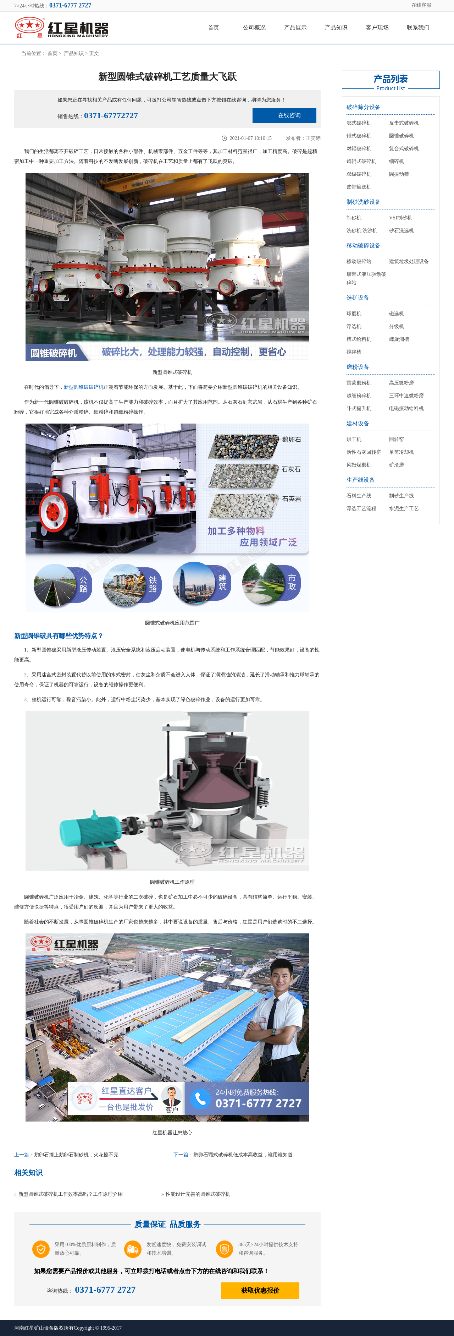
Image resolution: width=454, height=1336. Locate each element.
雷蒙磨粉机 (359, 383)
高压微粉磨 (401, 383)
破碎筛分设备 (364, 107)
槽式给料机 (359, 339)
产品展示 (295, 27)
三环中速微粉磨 (406, 395)
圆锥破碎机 (401, 135)
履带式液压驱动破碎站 (366, 278)
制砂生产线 (401, 495)
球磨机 (354, 313)
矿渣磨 (396, 465)
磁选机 (396, 313)
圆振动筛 (399, 174)
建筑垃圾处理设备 (409, 261)
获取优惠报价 (260, 1290)
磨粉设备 (358, 367)
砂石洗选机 (401, 230)
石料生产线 (359, 495)
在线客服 (421, 5)
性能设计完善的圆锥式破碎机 (198, 1194)
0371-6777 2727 (105, 1290)
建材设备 (358, 423)
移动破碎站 (359, 261)
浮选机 (354, 326)
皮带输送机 (359, 187)
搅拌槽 (354, 352)
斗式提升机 (359, 408)
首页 (213, 27)
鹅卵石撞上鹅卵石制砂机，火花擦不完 (76, 1154)
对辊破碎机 (359, 148)
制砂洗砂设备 (364, 202)
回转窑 (396, 439)
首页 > (55, 53)
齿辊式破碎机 (361, 161)
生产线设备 (361, 480)
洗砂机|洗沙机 (362, 230)
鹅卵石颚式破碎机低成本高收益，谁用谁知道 (243, 1154)
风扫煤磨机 (359, 465)
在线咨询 (289, 115)
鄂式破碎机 (359, 123)
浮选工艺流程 (361, 508)
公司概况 (254, 27)
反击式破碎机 (404, 123)
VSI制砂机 (400, 217)
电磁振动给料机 (406, 408)
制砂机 (354, 217)
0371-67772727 (111, 115)
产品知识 (336, 27)
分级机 (396, 326)
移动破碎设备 (364, 245)
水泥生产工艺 (404, 508)
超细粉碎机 (359, 395)
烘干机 (354, 439)
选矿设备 (358, 298)
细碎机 (396, 161)
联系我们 (418, 27)
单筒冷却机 (401, 452)
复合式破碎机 (404, 148)
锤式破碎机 (359, 135)
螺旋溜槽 (399, 339)
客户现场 (377, 27)
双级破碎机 (359, 174)
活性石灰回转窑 (364, 452)
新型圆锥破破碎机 (84, 387)
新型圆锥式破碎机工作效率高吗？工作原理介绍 (70, 1194)
